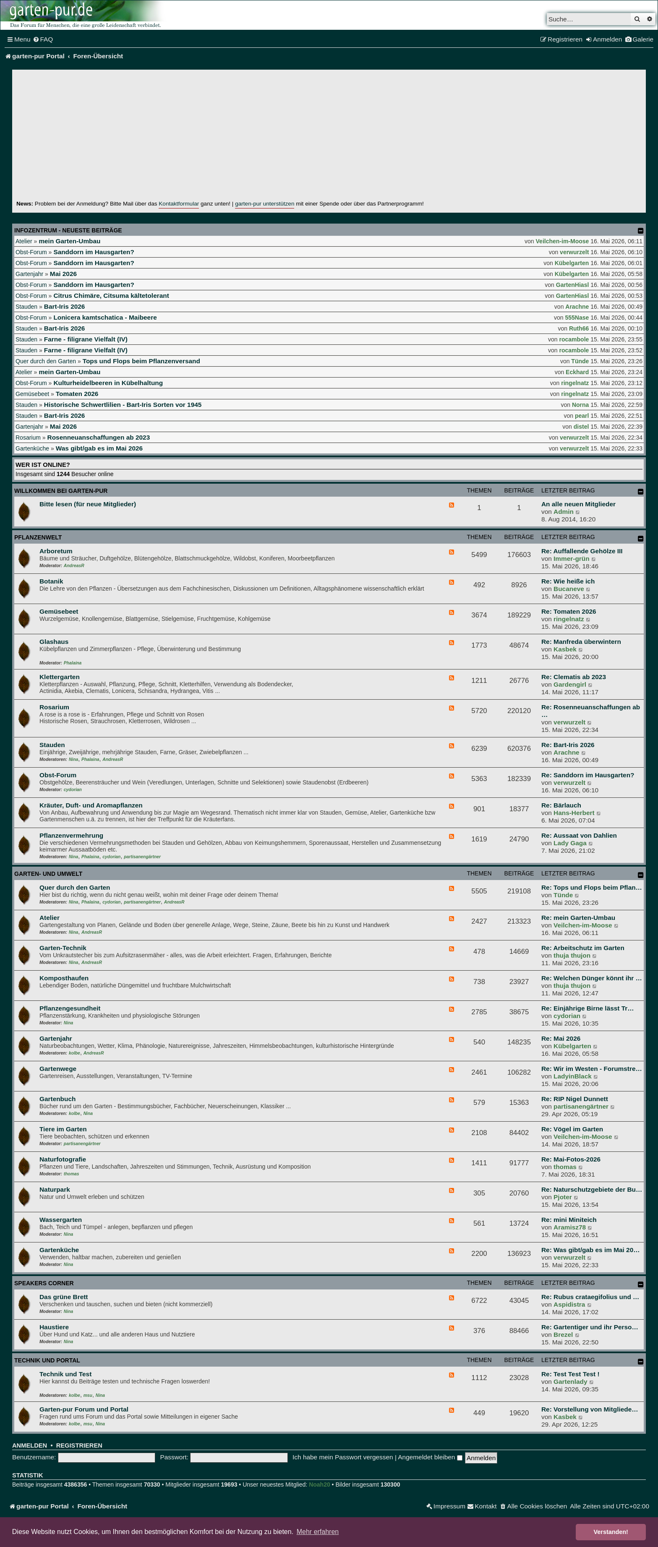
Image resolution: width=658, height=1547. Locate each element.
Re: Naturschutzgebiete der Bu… (591, 1189)
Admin (564, 511)
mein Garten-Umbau (69, 241)
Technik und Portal (47, 1360)
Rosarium (28, 437)
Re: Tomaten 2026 (568, 611)
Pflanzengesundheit (69, 1008)
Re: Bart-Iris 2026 (568, 744)
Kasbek (565, 649)
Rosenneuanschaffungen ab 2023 (98, 437)
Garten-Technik (62, 947)
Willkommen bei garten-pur (60, 490)
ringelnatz (575, 383)
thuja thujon (572, 955)
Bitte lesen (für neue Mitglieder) (87, 504)
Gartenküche (32, 448)
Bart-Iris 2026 (64, 306)
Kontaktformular (179, 204)
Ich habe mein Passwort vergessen (342, 1457)
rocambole (574, 339)
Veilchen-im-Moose (562, 241)
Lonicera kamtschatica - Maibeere (105, 317)
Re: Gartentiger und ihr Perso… (589, 1327)
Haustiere (54, 1327)
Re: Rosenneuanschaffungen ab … (590, 710)
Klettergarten (59, 676)
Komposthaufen (64, 978)
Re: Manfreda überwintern (581, 641)
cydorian (73, 789)
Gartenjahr (29, 274)
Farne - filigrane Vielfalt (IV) (86, 339)
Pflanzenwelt (38, 537)
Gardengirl (570, 684)
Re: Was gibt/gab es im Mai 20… (590, 1249)
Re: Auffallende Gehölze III (582, 551)
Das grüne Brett (63, 1296)
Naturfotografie (62, 1159)
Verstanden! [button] (611, 1532)
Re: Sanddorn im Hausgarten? (587, 775)
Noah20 (319, 1484)
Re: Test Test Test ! (570, 1374)
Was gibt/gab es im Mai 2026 (99, 448)
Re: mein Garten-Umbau (578, 917)
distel (581, 426)
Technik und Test (65, 1374)
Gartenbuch (57, 1098)
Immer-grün (572, 558)
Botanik (51, 581)
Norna (580, 404)
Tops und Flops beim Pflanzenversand (141, 361)
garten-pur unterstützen (264, 204)
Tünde (580, 361)
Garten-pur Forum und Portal (83, 1409)
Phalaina (72, 663)
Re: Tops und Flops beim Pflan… (591, 887)
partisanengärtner (142, 856)
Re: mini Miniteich (569, 1219)
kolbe (74, 1053)
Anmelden (29, 1445)
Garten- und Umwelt (48, 873)
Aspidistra (569, 1304)
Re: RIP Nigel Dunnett (574, 1098)
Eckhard (577, 372)
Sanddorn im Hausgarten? (93, 251)
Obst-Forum (31, 252)
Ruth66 (579, 328)
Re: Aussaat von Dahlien (579, 835)
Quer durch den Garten (46, 361)
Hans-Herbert (574, 812)
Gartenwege (57, 1068)
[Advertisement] (329, 136)
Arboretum (56, 551)
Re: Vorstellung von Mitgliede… (589, 1409)
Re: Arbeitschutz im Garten (582, 947)
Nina (73, 759)
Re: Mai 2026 (560, 1038)
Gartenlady (570, 1381)
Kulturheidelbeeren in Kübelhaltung (108, 382)
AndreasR (74, 565)
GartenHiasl (572, 284)
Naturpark (54, 1189)
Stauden (26, 306)
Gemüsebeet (32, 394)
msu (88, 1395)
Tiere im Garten (63, 1129)
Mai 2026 (63, 273)
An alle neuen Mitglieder (578, 504)
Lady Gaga (570, 842)
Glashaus (53, 641)
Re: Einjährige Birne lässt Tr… (587, 1008)
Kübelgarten (572, 263)
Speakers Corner (44, 1283)
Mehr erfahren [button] (318, 1531)
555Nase (577, 317)
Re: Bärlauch (561, 805)
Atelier (24, 241)
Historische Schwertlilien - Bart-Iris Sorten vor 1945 (123, 404)
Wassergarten (60, 1219)
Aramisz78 (570, 1227)
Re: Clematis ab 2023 (573, 676)
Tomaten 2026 (77, 393)
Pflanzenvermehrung (71, 835)
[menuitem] (43, 39)
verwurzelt (574, 252)
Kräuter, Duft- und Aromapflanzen (91, 805)
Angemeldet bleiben (430, 1457)
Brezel (563, 1334)
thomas (71, 1174)
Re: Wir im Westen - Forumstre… (591, 1068)
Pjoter (563, 1197)
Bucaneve (569, 588)
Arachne (577, 306)
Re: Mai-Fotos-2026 (571, 1159)
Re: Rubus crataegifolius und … (590, 1296)
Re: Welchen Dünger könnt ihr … (591, 978)
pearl (582, 415)
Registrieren (79, 1445)
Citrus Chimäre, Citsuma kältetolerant (111, 295)
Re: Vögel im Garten (572, 1129)
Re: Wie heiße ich (568, 581)
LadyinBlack (573, 1076)
